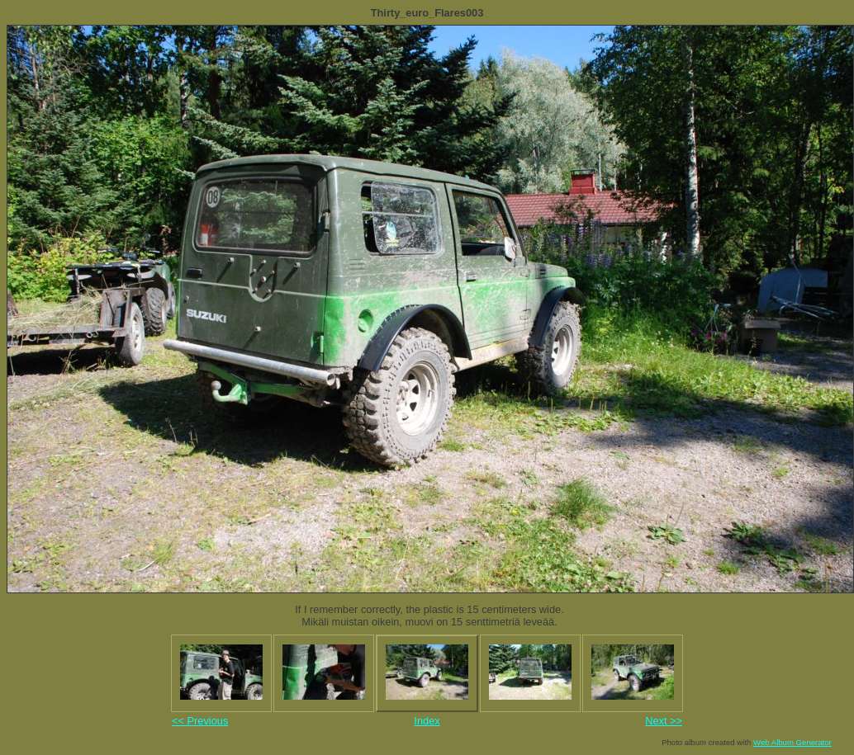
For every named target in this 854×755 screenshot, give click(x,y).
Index (426, 721)
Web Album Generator (792, 742)
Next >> (663, 721)
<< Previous (200, 721)
